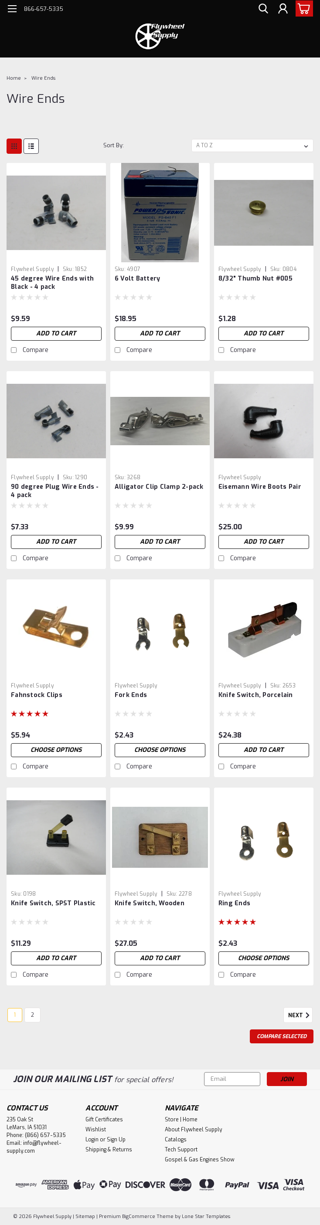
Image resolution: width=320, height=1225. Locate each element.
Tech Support (181, 1149)
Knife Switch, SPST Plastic (53, 903)
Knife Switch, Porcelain (255, 695)
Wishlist (95, 1129)
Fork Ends (131, 695)
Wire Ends (43, 78)
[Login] (282, 9)
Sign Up (116, 1139)
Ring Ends (234, 903)
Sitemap (85, 1216)
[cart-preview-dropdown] (302, 8)
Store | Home (181, 1119)
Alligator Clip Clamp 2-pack (159, 487)
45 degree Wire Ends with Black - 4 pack (52, 282)
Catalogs (176, 1139)
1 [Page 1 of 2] (15, 1015)
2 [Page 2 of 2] (32, 1015)
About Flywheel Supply (193, 1129)
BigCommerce (138, 1216)
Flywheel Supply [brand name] (32, 269)
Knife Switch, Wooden (149, 903)
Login (92, 1139)
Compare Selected (281, 1036)
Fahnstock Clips (36, 695)
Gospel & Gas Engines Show (200, 1159)
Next (300, 1015)
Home (14, 78)
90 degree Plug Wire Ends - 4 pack (55, 491)
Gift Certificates (104, 1119)
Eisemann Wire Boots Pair (259, 487)
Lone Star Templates (206, 1216)
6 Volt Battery (137, 278)
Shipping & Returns (108, 1149)
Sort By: (113, 145)
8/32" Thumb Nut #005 (255, 278)
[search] (263, 9)
